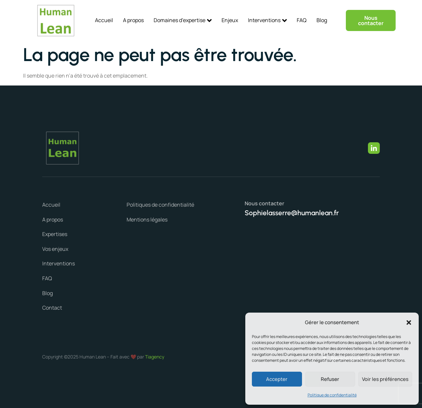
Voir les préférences (385, 379)
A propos (133, 20)
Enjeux (230, 20)
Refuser (330, 379)
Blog (321, 20)
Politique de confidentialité (332, 395)
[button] (409, 322)
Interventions (267, 20)
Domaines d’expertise (183, 20)
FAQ (302, 20)
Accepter (276, 379)
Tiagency (154, 357)
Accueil (104, 20)
